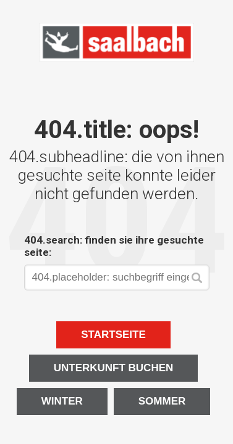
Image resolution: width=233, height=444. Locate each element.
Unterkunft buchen (114, 368)
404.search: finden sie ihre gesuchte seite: (114, 246)
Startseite (113, 334)
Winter (62, 401)
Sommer (162, 401)
